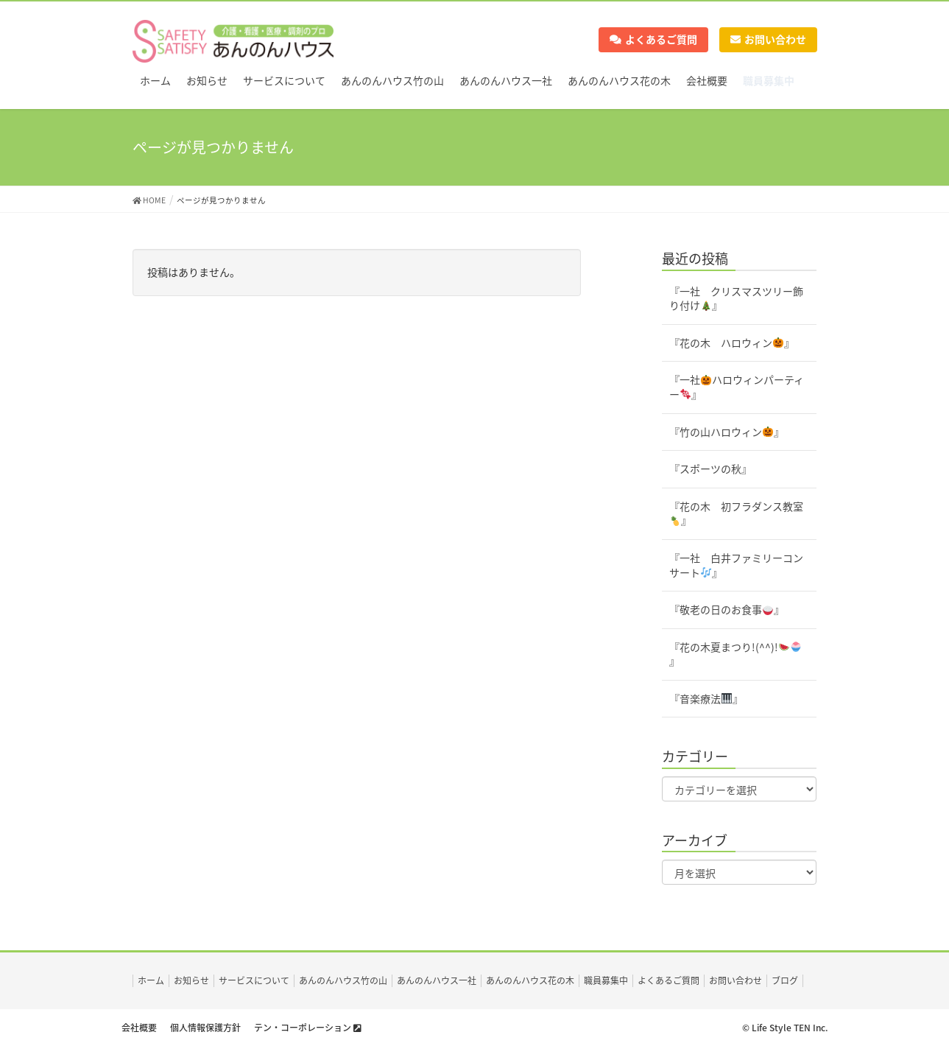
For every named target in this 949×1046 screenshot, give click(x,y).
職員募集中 (606, 981)
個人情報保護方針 (205, 1027)
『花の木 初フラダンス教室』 (736, 513)
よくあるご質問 (653, 39)
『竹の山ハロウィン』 (726, 431)
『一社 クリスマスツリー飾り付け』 (736, 298)
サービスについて (254, 981)
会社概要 (139, 1027)
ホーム (151, 981)
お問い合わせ (768, 39)
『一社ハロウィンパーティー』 (736, 386)
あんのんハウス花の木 (530, 981)
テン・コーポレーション (307, 1027)
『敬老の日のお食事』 (726, 609)
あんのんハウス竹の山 (343, 981)
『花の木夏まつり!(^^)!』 (735, 654)
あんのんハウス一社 (436, 981)
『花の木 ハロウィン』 (731, 342)
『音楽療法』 (706, 698)
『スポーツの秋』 (710, 468)
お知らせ (191, 981)
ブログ (785, 981)
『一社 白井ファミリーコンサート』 (736, 565)
